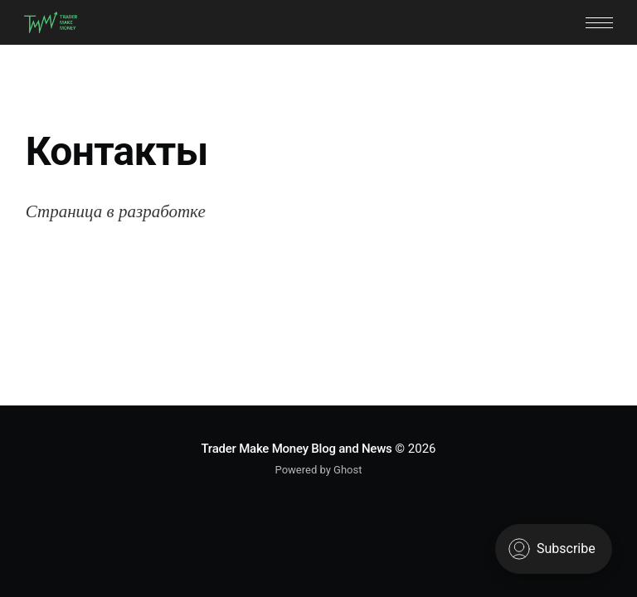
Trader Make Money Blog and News (296, 448)
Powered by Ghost (318, 470)
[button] (599, 22)
